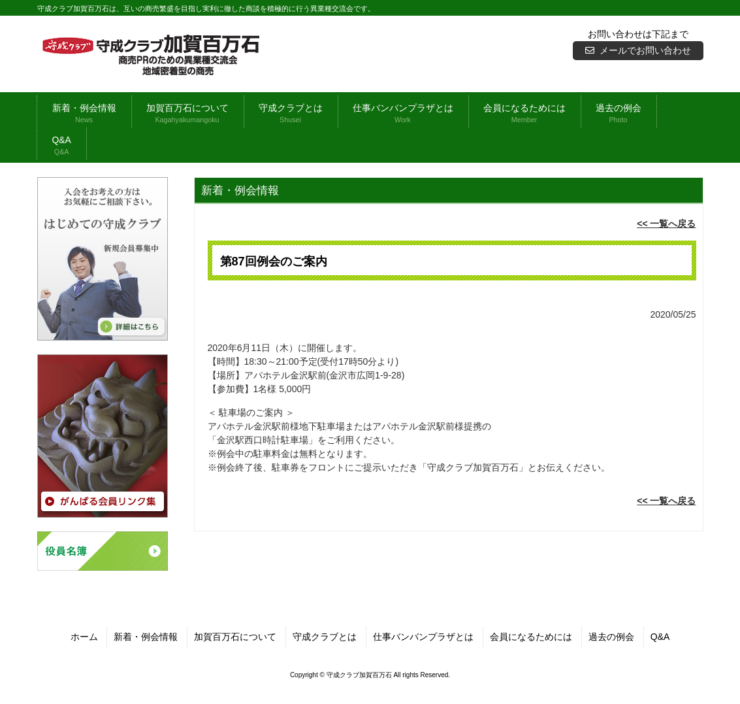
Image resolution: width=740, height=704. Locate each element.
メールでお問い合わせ (645, 50)
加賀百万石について (235, 636)
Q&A (660, 636)
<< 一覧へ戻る (666, 223)
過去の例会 (611, 636)
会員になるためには (531, 636)
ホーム (84, 636)
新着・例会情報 (146, 636)
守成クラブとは (325, 636)
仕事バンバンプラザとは (423, 636)
